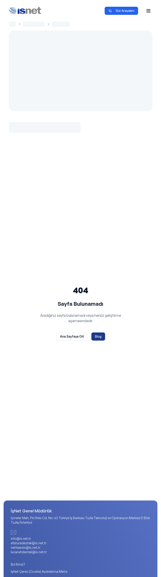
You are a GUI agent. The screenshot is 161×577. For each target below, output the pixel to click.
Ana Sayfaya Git (72, 336)
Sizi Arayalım (121, 11)
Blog (98, 336)
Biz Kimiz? (18, 564)
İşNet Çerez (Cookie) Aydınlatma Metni (39, 571)
